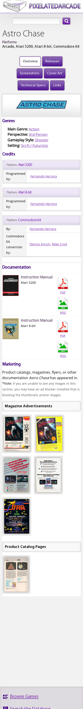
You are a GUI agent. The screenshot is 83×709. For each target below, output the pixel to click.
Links (57, 85)
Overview (30, 61)
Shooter (41, 140)
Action (34, 129)
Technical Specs (33, 85)
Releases (52, 61)
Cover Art (54, 73)
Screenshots (29, 73)
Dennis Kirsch (40, 244)
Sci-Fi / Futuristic (34, 145)
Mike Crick (59, 244)
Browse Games (24, 696)
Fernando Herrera (43, 176)
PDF (63, 285)
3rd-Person (38, 134)
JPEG (63, 306)
